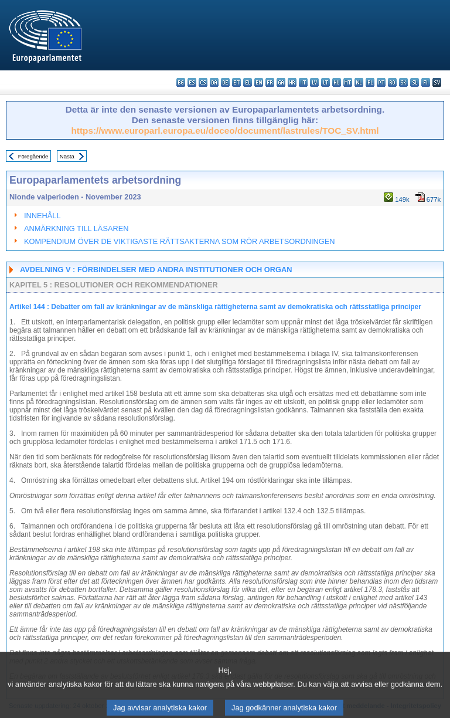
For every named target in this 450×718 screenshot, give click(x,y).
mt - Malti (347, 82)
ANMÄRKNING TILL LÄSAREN (76, 228)
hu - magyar (336, 82)
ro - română (392, 82)
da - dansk (214, 82)
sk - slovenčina (403, 82)
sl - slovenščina (414, 82)
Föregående (33, 156)
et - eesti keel (236, 82)
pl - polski (370, 82)
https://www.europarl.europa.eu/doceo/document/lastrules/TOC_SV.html (225, 131)
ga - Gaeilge (281, 82)
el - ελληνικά (247, 82)
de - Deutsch (225, 82)
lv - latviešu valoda (314, 82)
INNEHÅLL (42, 215)
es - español (192, 82)
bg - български (180, 82)
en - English (258, 82)
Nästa (67, 156)
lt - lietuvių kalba (325, 82)
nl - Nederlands (358, 82)
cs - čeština (203, 82)
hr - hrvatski (292, 82)
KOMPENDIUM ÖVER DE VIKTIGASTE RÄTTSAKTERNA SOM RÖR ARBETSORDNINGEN (179, 241)
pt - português (381, 82)
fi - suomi (425, 82)
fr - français (269, 82)
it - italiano (303, 82)
